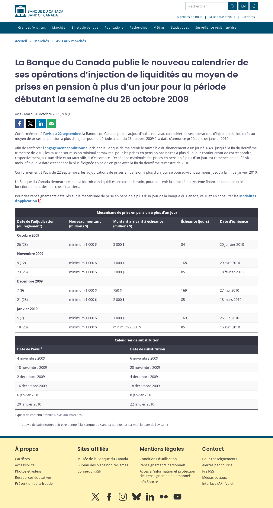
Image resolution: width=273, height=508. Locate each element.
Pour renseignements (219, 459)
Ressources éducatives (33, 477)
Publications (114, 27)
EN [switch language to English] (243, 6)
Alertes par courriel (217, 465)
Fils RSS (208, 471)
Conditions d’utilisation (158, 459)
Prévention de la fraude (34, 483)
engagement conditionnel (67, 148)
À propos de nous (189, 17)
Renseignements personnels (163, 465)
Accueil (21, 41)
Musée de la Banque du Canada (102, 459)
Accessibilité (25, 465)
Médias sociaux (214, 477)
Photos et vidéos (28, 471)
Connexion (89, 471)
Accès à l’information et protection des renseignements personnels (167, 473)
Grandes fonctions (32, 27)
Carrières (248, 17)
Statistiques (180, 27)
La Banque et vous (222, 17)
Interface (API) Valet (218, 483)
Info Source (149, 481)
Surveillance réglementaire (215, 27)
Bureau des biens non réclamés (102, 465)
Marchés (58, 27)
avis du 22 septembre (63, 133)
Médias (159, 27)
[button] (19, 123)
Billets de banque (85, 27)
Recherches (138, 27)
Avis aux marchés (71, 41)
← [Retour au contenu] (165, 425)
